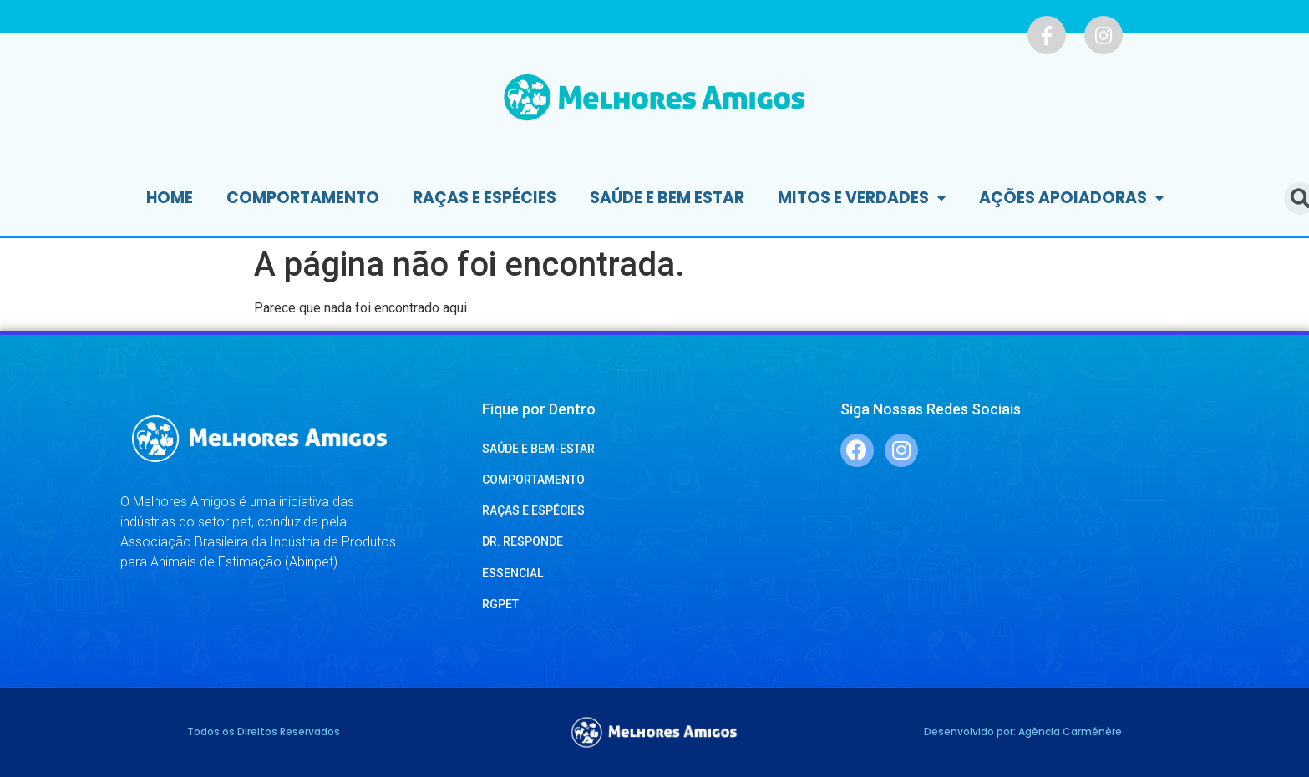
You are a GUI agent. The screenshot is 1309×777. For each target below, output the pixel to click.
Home (169, 197)
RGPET (500, 604)
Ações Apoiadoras (1071, 198)
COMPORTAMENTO (533, 479)
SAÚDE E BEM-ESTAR (538, 448)
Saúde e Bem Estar (667, 197)
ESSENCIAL (512, 573)
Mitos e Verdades (862, 198)
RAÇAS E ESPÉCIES (533, 510)
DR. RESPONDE (522, 541)
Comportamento (302, 197)
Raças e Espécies (484, 197)
